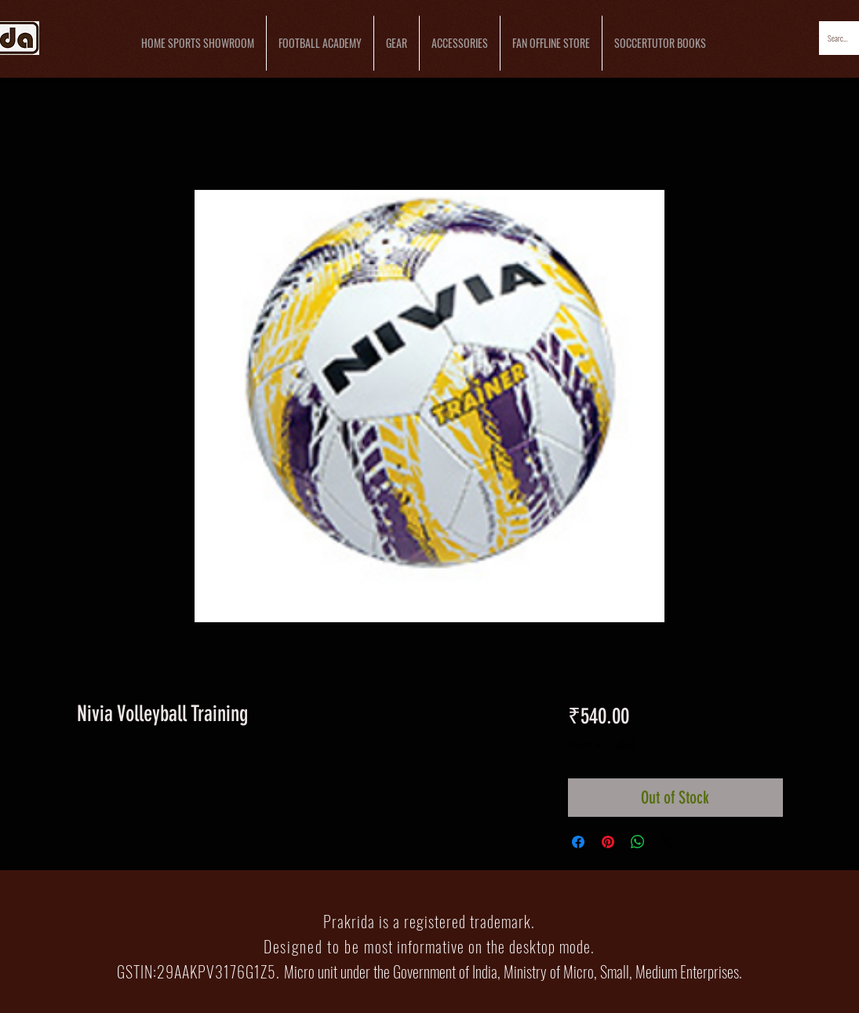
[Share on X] (667, 842)
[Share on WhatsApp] (637, 842)
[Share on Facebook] (578, 842)
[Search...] (839, 38)
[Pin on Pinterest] (608, 842)
